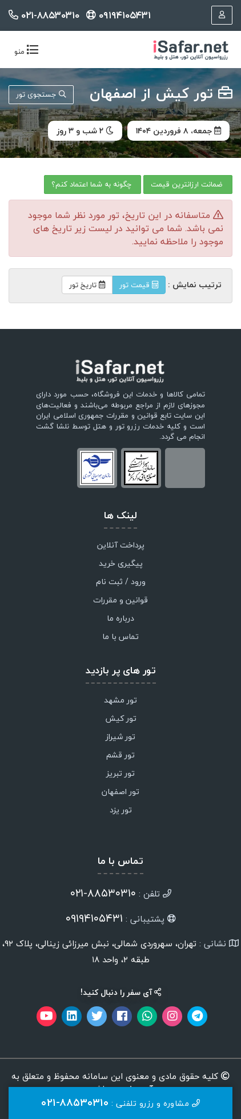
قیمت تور (138, 285)
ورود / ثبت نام (121, 582)
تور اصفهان (120, 792)
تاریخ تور (87, 285)
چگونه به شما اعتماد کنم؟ (92, 184)
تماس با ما (120, 637)
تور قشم (120, 755)
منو (24, 52)
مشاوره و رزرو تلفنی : (120, 1103)
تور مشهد (120, 701)
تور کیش (120, 719)
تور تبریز (120, 774)
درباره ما (120, 619)
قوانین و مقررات (120, 600)
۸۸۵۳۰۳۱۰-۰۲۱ (103, 893)
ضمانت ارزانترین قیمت (188, 184)
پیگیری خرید (121, 564)
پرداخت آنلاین (120, 545)
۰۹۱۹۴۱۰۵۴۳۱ (118, 15)
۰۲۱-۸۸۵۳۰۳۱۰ (45, 15)
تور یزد (121, 810)
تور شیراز (120, 737)
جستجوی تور (41, 94)
